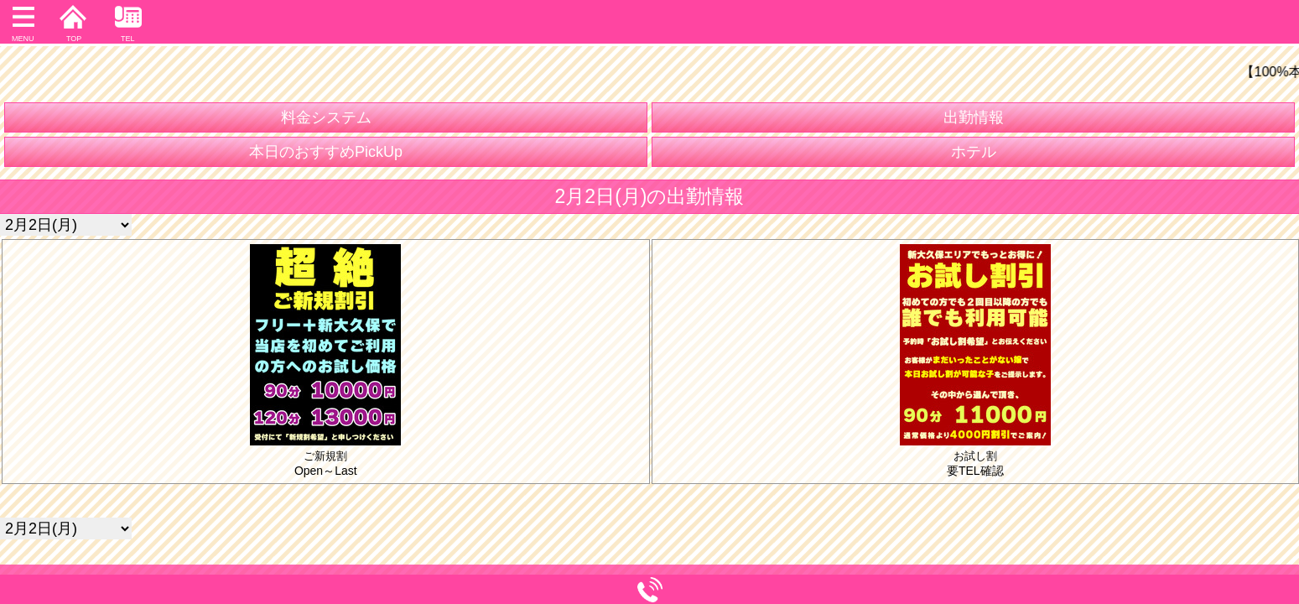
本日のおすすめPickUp (326, 151)
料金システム (326, 117)
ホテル (973, 151)
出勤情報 (973, 117)
